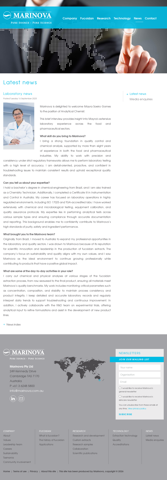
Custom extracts (82, 440)
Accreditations (121, 444)
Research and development (89, 435)
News (138, 18)
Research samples (83, 444)
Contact (150, 18)
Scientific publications (85, 453)
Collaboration (80, 448)
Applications (46, 444)
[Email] (139, 381)
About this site (48, 471)
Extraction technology (125, 435)
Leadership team (12, 444)
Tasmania (8, 457)
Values (7, 440)
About (6, 435)
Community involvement (17, 462)
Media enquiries (141, 99)
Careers (7, 448)
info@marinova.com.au (26, 390)
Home (6, 471)
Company (70, 18)
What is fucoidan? (49, 435)
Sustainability (10, 453)
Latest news (138, 93)
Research (104, 18)
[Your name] (139, 367)
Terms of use (20, 471)
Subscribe (125, 414)
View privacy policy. (137, 408)
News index (14, 324)
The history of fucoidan (51, 440)
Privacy (34, 471)
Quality (117, 440)
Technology (122, 18)
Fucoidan (87, 18)
